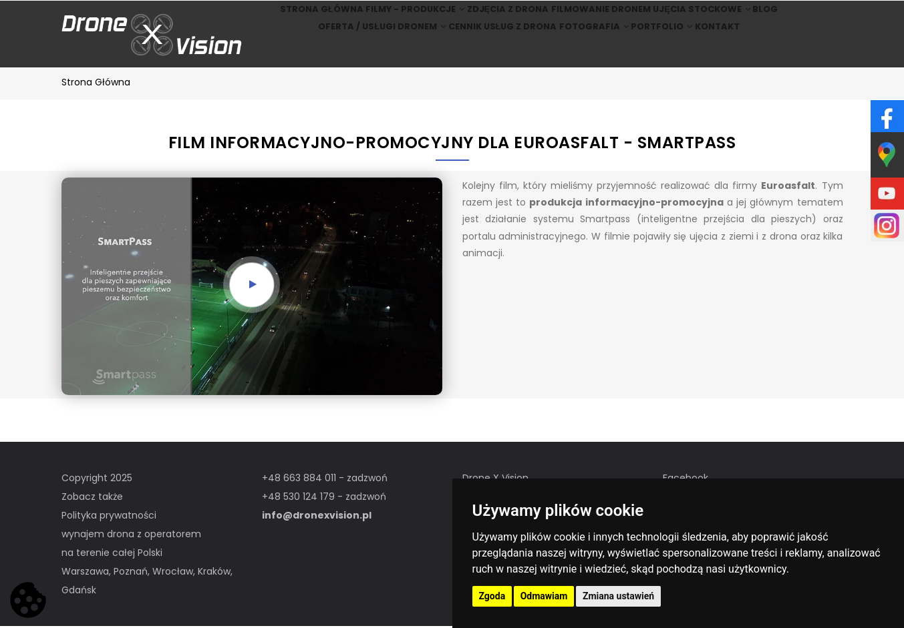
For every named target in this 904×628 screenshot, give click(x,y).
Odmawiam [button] (544, 596)
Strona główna (292, 17)
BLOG (789, 17)
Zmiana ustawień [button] (618, 596)
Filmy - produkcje (395, 17)
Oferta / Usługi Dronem (357, 52)
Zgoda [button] (492, 596)
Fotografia (587, 52)
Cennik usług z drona (485, 52)
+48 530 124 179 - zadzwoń (324, 498)
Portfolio (668, 52)
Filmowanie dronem (600, 17)
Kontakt (737, 52)
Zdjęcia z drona (498, 17)
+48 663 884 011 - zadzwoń (325, 480)
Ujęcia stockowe (710, 17)
